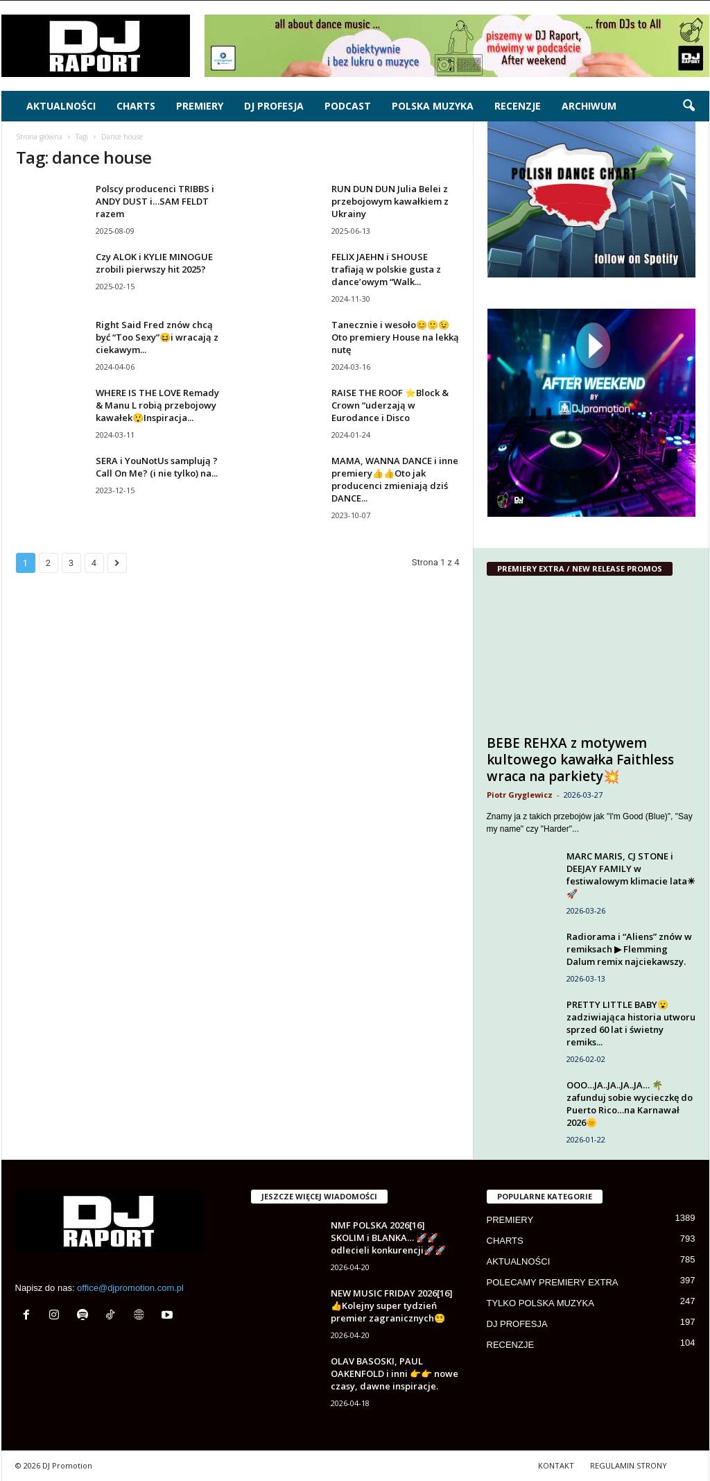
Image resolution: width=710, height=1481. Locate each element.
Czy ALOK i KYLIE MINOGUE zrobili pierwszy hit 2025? (154, 262)
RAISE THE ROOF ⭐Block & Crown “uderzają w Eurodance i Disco (390, 405)
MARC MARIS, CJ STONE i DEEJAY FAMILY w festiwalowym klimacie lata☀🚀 (630, 875)
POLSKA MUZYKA (433, 105)
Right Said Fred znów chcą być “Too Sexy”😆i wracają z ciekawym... (157, 337)
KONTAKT (556, 1465)
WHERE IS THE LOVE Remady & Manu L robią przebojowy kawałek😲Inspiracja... (157, 405)
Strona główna (39, 137)
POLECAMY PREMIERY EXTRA (552, 1282)
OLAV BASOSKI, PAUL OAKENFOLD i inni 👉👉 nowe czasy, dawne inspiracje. (394, 1373)
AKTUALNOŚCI (61, 105)
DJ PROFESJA (274, 105)
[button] (688, 106)
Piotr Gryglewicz (520, 794)
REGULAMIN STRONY (628, 1465)
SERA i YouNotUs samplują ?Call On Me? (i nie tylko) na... (157, 466)
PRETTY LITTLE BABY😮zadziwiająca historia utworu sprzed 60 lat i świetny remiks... (630, 1023)
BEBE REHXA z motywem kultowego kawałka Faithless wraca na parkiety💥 (580, 759)
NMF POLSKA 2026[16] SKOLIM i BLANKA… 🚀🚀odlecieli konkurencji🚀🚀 (388, 1237)
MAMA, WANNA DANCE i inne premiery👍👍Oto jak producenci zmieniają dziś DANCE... (394, 479)
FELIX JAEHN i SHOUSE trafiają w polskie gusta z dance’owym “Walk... (386, 269)
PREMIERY (199, 105)
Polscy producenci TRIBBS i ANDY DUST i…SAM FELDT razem (155, 201)
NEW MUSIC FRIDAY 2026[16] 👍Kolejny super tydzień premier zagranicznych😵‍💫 (392, 1305)
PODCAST (347, 105)
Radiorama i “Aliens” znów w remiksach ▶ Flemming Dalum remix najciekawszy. (629, 949)
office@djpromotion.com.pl (130, 1288)
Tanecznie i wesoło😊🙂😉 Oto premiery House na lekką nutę (395, 337)
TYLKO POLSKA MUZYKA (540, 1303)
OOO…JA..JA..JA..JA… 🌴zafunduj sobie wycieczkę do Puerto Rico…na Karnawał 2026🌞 (629, 1104)
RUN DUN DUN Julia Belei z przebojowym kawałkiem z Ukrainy (390, 201)
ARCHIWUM (589, 105)
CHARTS (135, 105)
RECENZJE (517, 105)
